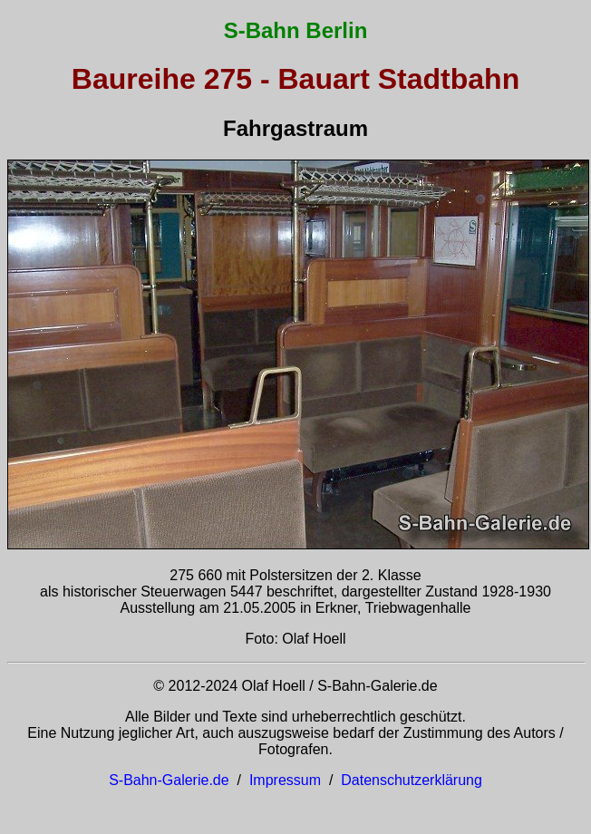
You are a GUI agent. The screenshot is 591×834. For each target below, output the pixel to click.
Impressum (285, 780)
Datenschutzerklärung (411, 780)
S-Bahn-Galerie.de (169, 780)
